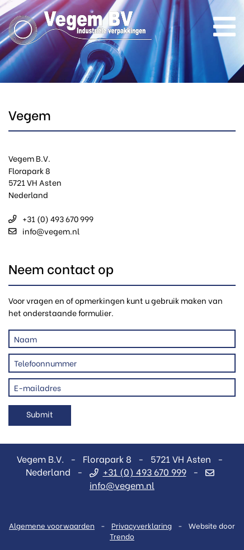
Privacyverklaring (141, 525)
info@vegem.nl (43, 231)
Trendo (122, 535)
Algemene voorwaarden (52, 525)
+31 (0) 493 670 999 (50, 218)
